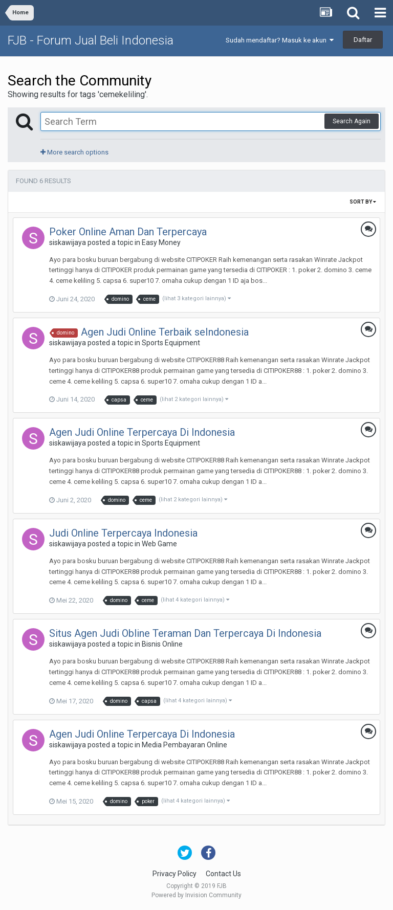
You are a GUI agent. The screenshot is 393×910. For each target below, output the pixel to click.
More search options (74, 152)
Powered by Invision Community (196, 895)
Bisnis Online (162, 644)
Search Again (351, 121)
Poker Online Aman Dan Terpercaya (128, 232)
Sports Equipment (171, 343)
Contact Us (223, 874)
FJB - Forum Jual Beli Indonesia (90, 40)
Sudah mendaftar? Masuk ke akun (280, 40)
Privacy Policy (174, 874)
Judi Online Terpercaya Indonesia (123, 533)
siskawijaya (67, 242)
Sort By (363, 202)
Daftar (363, 39)
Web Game (159, 544)
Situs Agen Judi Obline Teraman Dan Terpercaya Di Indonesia (185, 633)
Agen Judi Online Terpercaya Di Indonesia (142, 432)
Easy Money (161, 242)
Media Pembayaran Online (184, 745)
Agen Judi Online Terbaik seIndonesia (165, 332)
